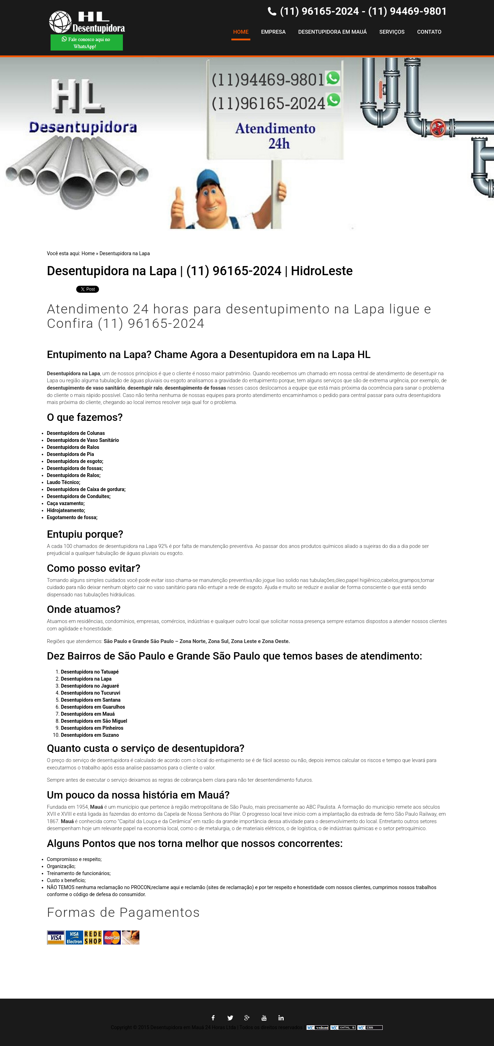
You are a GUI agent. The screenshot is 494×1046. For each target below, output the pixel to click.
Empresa (273, 32)
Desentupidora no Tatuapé (90, 672)
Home (241, 32)
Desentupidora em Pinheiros (92, 728)
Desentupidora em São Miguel (94, 721)
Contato (429, 32)
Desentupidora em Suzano (90, 735)
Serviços (392, 32)
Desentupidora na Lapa (124, 253)
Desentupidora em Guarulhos (93, 707)
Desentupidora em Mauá (332, 32)
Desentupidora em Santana (91, 700)
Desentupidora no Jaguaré (90, 686)
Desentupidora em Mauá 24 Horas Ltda (193, 1027)
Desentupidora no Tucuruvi (90, 693)
